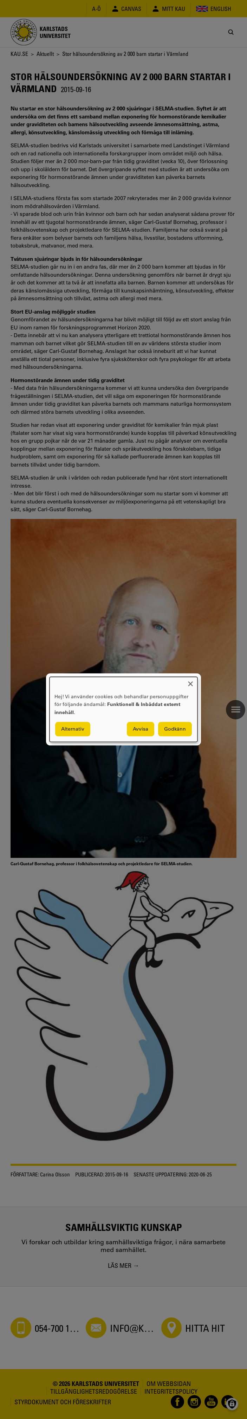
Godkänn (175, 729)
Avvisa (140, 729)
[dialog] (123, 709)
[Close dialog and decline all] (190, 681)
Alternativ (72, 729)
